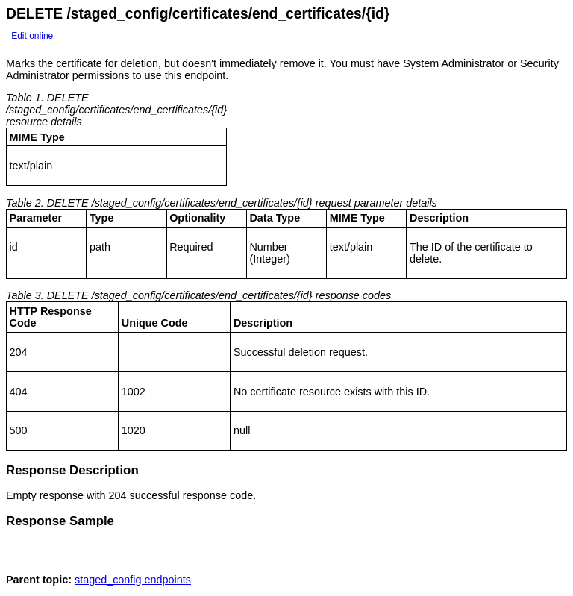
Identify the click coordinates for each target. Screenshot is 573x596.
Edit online (32, 36)
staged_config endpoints (133, 584)
